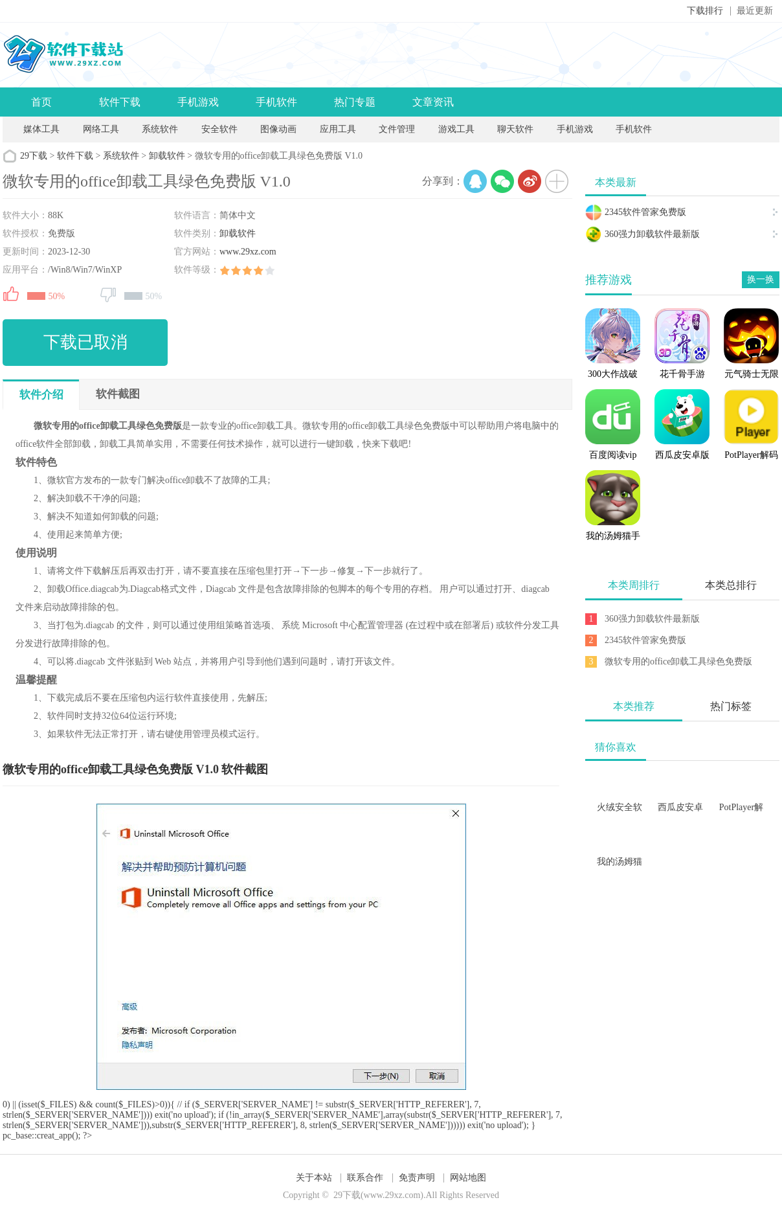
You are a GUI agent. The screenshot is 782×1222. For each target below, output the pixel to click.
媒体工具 (41, 129)
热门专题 (354, 101)
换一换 (760, 279)
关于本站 (314, 1177)
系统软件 (160, 129)
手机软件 (276, 101)
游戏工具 (456, 129)
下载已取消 (85, 342)
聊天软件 (515, 129)
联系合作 (365, 1177)
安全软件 (219, 129)
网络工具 (101, 129)
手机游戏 (198, 101)
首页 (41, 101)
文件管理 (398, 129)
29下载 (33, 156)
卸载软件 (167, 156)
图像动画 (278, 129)
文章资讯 (433, 101)
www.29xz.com (247, 251)
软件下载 (119, 101)
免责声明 (417, 1177)
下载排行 (705, 11)
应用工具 (338, 129)
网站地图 (468, 1177)
